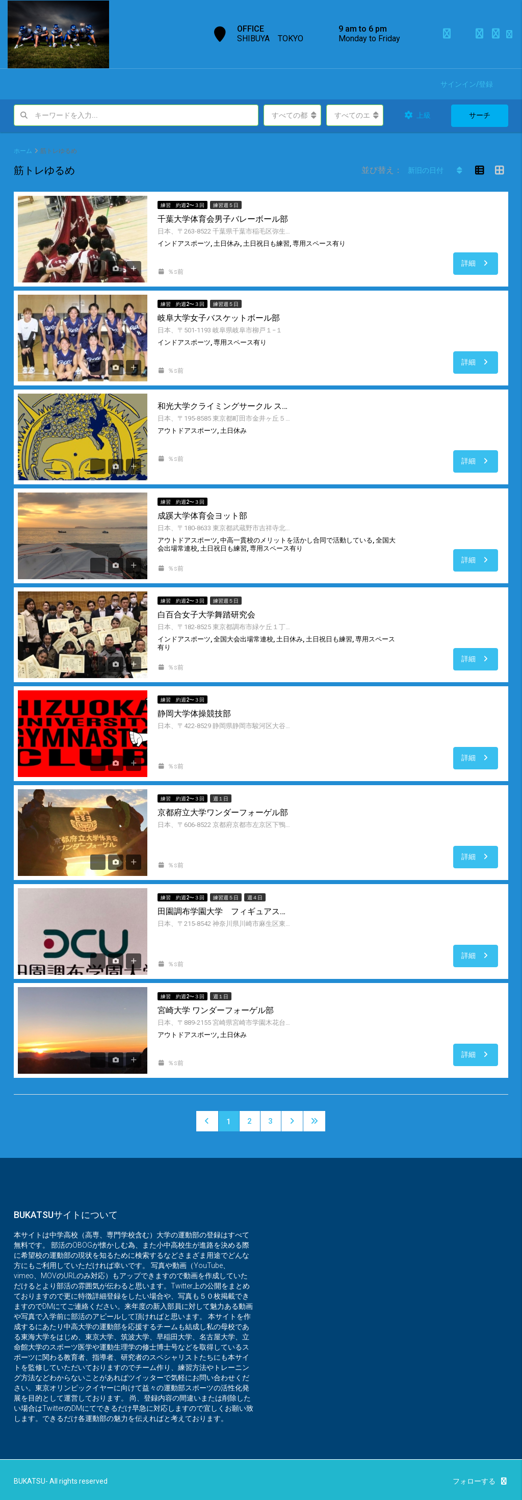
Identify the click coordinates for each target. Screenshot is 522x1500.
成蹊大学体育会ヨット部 (202, 516)
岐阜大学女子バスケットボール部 (219, 318)
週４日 (255, 897)
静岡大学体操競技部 (194, 713)
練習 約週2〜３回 (182, 205)
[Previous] (207, 1121)
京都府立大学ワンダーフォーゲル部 (223, 812)
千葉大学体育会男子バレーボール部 (223, 219)
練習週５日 (226, 205)
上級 (417, 115)
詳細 (475, 263)
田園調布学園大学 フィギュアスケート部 (224, 911)
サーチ (479, 115)
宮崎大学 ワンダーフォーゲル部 (216, 1010)
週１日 (220, 798)
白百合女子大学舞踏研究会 (206, 614)
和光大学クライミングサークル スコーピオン (224, 406)
